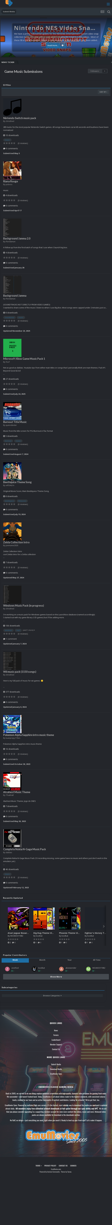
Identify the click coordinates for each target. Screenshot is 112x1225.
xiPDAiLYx (10, 485)
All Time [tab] (96, 960)
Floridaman (10, 241)
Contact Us (56, 1049)
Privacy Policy (50, 1165)
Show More (56, 976)
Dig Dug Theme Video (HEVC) (48, 933)
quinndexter (11, 425)
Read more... (56, 45)
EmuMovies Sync (56, 1073)
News (56, 1030)
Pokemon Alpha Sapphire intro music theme (28, 735)
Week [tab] (15, 960)
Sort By (103, 92)
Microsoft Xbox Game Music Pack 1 (24, 358)
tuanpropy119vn (13, 738)
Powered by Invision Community (50, 1171)
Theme (39, 1165)
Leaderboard (56, 1039)
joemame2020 (12, 545)
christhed (10, 121)
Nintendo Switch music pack (19, 118)
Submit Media (56, 1064)
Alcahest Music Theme (16, 792)
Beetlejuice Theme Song (17, 482)
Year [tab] (70, 960)
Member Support (56, 1044)
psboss (9, 184)
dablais (9, 852)
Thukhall (10, 795)
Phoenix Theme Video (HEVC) (74, 933)
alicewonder (70, 968)
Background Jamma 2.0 (16, 238)
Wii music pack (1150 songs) (19, 671)
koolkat (39, 935)
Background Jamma (14, 295)
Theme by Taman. (66, 1171)
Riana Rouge (10, 181)
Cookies (73, 1165)
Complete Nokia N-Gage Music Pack (24, 849)
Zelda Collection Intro (16, 542)
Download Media (56, 1069)
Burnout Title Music (15, 422)
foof (8, 362)
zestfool (15, 968)
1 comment (10, 638)
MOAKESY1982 (16, 935)
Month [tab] (42, 960)
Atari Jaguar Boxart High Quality (24, 933)
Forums (56, 1035)
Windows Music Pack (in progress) (23, 605)
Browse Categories (52, 995)
